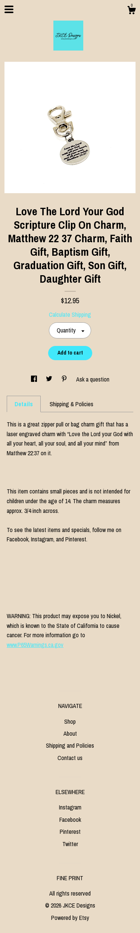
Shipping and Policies (70, 745)
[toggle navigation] (8, 9)
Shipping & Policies (71, 404)
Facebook (70, 819)
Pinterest (70, 831)
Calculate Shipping (70, 314)
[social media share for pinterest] (65, 379)
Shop (70, 721)
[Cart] (131, 11)
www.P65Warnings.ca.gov (35, 645)
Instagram (70, 807)
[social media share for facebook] (34, 379)
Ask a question (92, 379)
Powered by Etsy (70, 918)
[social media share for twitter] (50, 379)
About (70, 733)
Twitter (70, 844)
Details (24, 404)
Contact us (70, 758)
